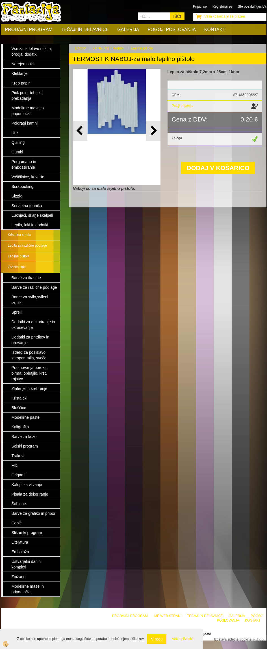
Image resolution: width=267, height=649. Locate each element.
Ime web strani (167, 616)
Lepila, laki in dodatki (108, 48)
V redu (156, 639)
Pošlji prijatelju (183, 106)
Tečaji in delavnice (85, 29)
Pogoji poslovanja (171, 29)
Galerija (128, 29)
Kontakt (214, 29)
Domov (80, 48)
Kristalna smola (19, 235)
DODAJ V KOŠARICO (218, 168)
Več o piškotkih (183, 639)
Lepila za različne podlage (27, 246)
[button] (153, 131)
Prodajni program (29, 29)
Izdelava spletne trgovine (232, 639)
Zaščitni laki (17, 267)
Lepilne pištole (19, 256)
